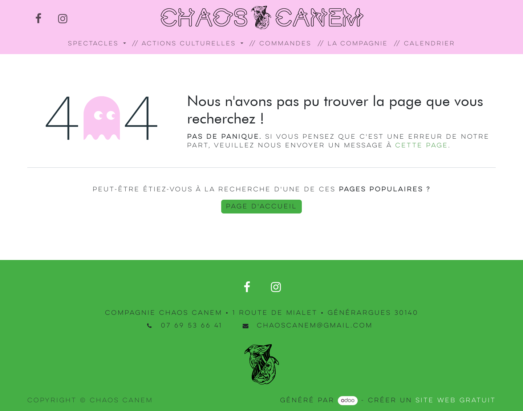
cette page (421, 145)
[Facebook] (38, 18)
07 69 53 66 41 (191, 326)
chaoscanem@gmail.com (315, 326)
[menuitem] (97, 44)
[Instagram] (63, 18)
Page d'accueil (261, 206)
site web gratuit (455, 400)
